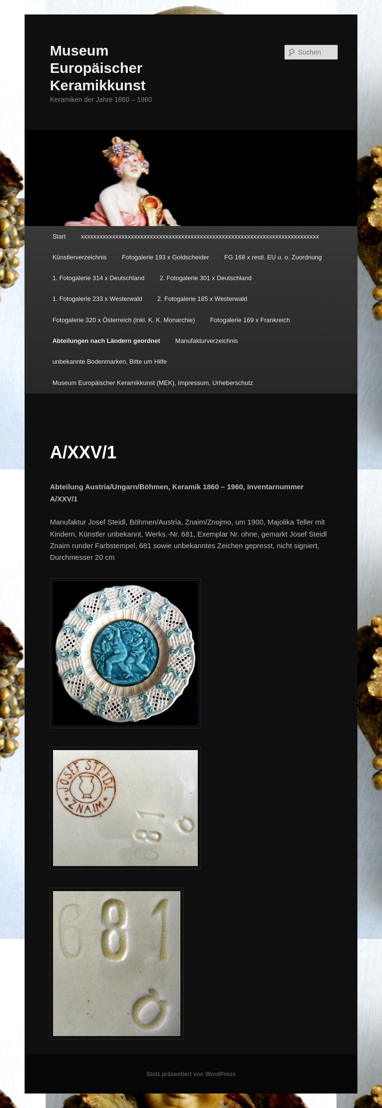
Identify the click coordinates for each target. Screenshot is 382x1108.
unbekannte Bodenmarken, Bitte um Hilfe (110, 361)
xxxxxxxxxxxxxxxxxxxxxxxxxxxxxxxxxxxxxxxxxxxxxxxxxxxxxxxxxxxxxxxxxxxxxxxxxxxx (200, 236)
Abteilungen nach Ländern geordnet (106, 340)
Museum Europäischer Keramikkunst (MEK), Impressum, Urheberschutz (153, 382)
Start (59, 236)
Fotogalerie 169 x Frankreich (250, 320)
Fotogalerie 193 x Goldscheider (165, 257)
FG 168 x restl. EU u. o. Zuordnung (273, 257)
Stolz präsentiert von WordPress (190, 1074)
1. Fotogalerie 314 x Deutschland (99, 278)
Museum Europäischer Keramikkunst (97, 68)
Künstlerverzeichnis (80, 257)
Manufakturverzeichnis (206, 340)
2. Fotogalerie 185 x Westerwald (202, 298)
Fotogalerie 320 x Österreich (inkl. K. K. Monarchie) (124, 320)
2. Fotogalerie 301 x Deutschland (206, 278)
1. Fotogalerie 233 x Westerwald (97, 298)
